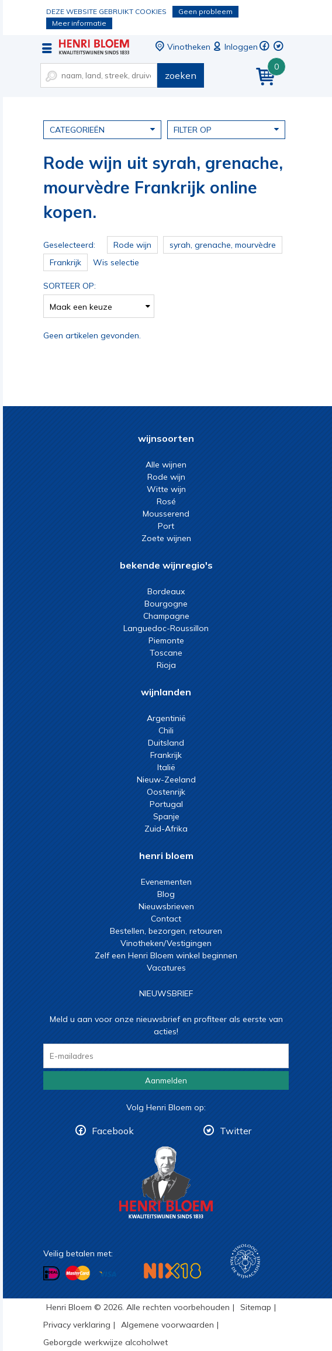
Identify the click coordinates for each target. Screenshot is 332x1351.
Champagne (166, 616)
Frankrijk (166, 755)
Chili (166, 730)
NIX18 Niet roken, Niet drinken (172, 1271)
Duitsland (166, 742)
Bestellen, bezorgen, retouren (166, 931)
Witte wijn (166, 489)
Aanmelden (166, 1080)
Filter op (226, 129)
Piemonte (166, 640)
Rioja (166, 665)
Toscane (166, 652)
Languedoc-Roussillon (166, 628)
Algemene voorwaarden (167, 1324)
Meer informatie (79, 23)
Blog (166, 894)
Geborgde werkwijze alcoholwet (105, 1342)
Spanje (166, 816)
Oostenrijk (166, 792)
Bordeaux (166, 591)
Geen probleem (205, 11)
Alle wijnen (166, 464)
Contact (166, 918)
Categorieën (102, 129)
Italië (166, 767)
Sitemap (255, 1307)
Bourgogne (166, 603)
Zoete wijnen (166, 538)
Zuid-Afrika (166, 828)
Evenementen (166, 882)
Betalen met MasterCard (77, 1273)
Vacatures (166, 967)
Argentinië (166, 718)
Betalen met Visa (107, 1274)
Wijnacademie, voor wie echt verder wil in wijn (245, 1261)
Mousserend (166, 513)
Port (166, 526)
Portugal (166, 804)
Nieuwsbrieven (166, 906)
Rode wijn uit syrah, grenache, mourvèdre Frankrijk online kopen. (94, 47)
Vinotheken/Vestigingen (166, 943)
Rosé (166, 501)
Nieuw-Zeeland (166, 779)
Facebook (113, 1131)
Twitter (235, 1131)
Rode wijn (166, 477)
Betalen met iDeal (51, 1273)
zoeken (180, 75)
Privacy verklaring (76, 1324)
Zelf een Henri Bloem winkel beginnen (166, 955)
